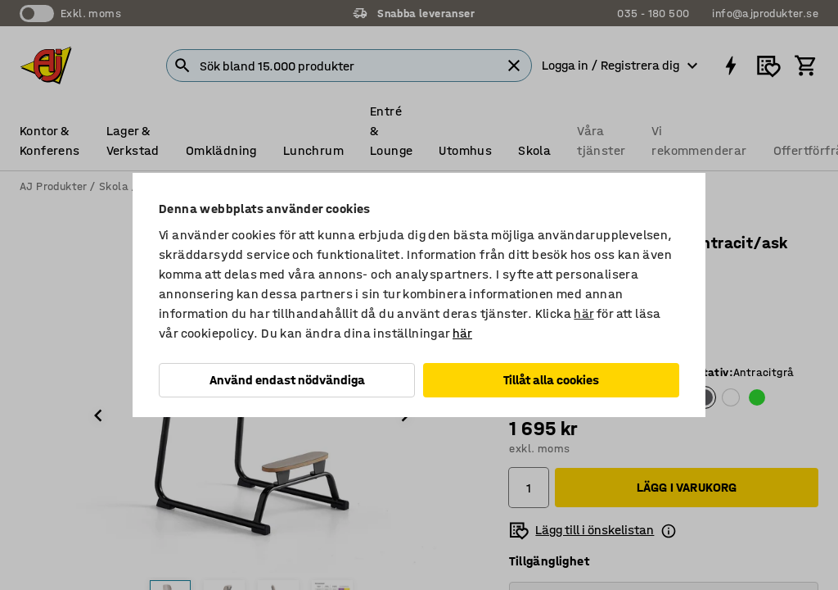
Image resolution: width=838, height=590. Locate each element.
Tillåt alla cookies (551, 380)
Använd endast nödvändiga (287, 380)
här (583, 313)
